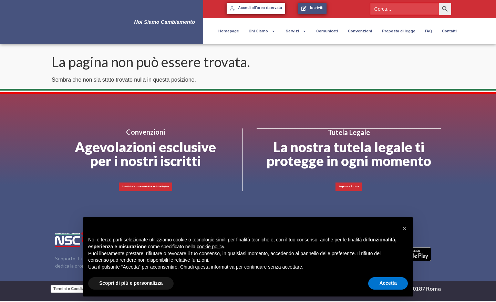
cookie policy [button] (210, 246)
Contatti (449, 31)
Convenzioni (360, 31)
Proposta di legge (398, 31)
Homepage (228, 31)
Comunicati (327, 31)
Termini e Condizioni (71, 289)
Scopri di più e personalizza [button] (131, 283)
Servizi (296, 31)
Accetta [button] (388, 283)
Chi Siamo (262, 31)
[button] (404, 228)
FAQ (428, 31)
